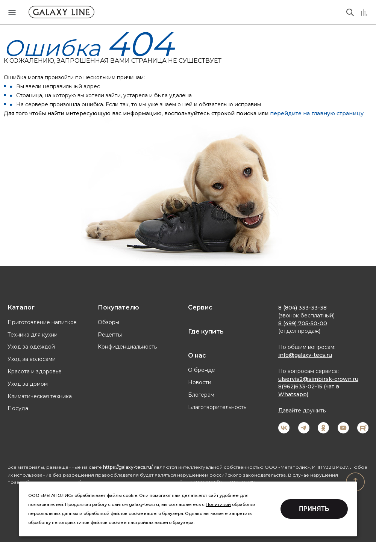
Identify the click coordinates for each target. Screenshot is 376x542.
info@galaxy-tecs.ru (305, 355)
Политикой (218, 504)
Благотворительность (217, 407)
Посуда (18, 408)
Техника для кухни (33, 334)
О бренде (201, 370)
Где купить (206, 331)
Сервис (200, 307)
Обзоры (108, 322)
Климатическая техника (40, 396)
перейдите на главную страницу (317, 113)
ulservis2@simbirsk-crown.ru (318, 379)
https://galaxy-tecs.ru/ (128, 467)
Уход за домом (28, 383)
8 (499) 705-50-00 (302, 323)
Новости (199, 382)
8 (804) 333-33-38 (302, 307)
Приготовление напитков (42, 322)
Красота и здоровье (35, 371)
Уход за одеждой (31, 346)
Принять (314, 509)
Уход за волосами (32, 359)
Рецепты (110, 334)
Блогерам (201, 394)
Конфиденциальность (127, 346)
